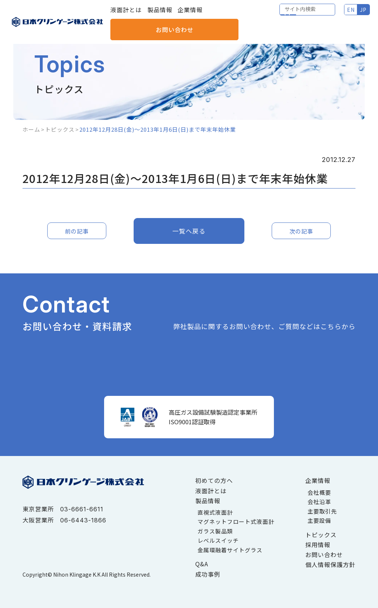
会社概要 (319, 492)
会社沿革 (319, 501)
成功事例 (207, 574)
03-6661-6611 (81, 509)
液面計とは (126, 14)
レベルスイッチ (218, 540)
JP (300, 14)
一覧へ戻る (189, 230)
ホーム (31, 129)
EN (287, 14)
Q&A (201, 563)
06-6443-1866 (83, 520)
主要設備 (319, 520)
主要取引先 (322, 511)
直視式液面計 (215, 512)
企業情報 (190, 14)
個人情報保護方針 (330, 564)
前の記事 (76, 230)
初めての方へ (214, 480)
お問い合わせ (345, 14)
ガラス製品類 (215, 531)
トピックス (60, 129)
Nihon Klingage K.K (76, 574)
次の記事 (301, 230)
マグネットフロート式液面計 (235, 521)
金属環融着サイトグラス (229, 550)
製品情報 (159, 14)
